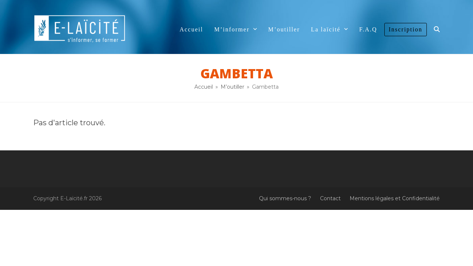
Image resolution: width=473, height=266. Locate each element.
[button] (436, 29)
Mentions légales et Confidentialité (395, 198)
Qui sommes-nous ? (285, 198)
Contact (330, 198)
